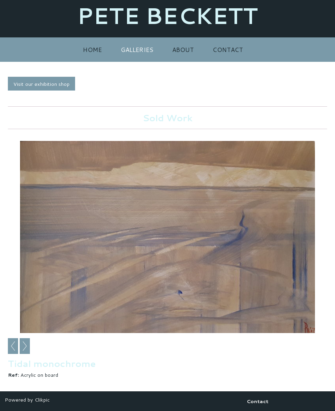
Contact (228, 49)
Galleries (137, 49)
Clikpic (42, 399)
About (183, 49)
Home (92, 49)
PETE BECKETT (167, 15)
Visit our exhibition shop (41, 83)
